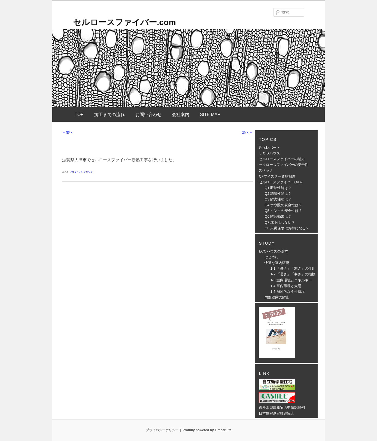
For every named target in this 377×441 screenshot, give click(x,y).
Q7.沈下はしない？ (279, 222)
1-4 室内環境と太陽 (285, 286)
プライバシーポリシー (162, 430)
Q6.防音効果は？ (277, 216)
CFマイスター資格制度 (277, 176)
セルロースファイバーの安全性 (283, 165)
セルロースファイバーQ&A (280, 182)
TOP (79, 114)
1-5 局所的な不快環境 (287, 292)
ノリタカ (74, 172)
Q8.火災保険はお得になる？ (286, 228)
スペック (266, 170)
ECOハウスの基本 (273, 251)
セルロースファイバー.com (124, 22)
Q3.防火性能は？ (277, 199)
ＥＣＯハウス (269, 153)
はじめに (271, 257)
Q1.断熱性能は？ (277, 188)
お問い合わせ (148, 114)
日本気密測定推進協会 (276, 413)
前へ (67, 132)
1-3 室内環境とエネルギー (291, 280)
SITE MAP (210, 114)
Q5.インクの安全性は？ (283, 211)
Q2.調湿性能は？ (277, 193)
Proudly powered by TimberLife (207, 430)
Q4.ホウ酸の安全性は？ (283, 205)
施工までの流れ (109, 114)
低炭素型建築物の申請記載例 (282, 408)
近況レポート (269, 147)
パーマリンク (85, 172)
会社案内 (180, 114)
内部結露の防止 (276, 297)
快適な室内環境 (276, 263)
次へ (247, 132)
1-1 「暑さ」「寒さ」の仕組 (292, 268)
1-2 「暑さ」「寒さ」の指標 (292, 274)
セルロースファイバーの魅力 (282, 159)
